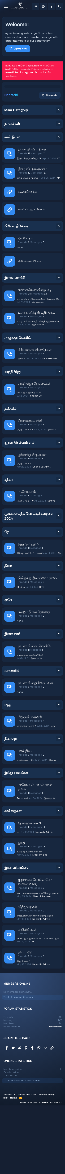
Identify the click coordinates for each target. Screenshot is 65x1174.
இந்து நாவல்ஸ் (16, 841)
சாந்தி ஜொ (12, 440)
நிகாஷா (10, 807)
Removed (22, 866)
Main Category (16, 178)
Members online (17, 1052)
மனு (7, 773)
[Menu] (6, 6)
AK (33, 1010)
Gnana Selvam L (41, 535)
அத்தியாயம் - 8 (25, 498)
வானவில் (12, 739)
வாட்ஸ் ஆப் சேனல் (31, 278)
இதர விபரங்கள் (16, 936)
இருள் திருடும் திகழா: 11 (29, 227)
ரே (6, 600)
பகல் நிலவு (25, 819)
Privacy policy (47, 1163)
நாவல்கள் (12, 192)
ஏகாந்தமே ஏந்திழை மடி (34, 358)
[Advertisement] (32, 124)
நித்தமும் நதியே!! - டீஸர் (29, 621)
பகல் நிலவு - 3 (24, 828)
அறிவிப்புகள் (27, 998)
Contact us (8, 1163)
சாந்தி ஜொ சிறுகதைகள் (34, 452)
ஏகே (8, 668)
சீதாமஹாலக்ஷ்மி (29, 892)
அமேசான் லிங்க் (29, 329)
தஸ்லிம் (10, 477)
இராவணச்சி (38, 370)
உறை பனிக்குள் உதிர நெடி (36, 381)
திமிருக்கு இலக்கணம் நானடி (38, 646)
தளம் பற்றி (25, 1020)
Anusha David (49, 427)
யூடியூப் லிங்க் (27, 260)
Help (5, 1166)
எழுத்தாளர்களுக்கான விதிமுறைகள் (35, 984)
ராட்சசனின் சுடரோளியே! (30, 723)
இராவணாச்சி (14, 346)
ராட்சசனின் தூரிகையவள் (35, 751)
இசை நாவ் (12, 702)
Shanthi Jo (36, 464)
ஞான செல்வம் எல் (19, 511)
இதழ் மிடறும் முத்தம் (32, 237)
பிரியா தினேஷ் (16, 295)
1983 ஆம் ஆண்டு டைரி (29, 461)
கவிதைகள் (12, 879)
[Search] (59, 6)
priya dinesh (55, 1095)
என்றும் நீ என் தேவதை (34, 680)
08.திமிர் (21, 655)
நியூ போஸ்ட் (23, 1029)
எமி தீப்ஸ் (12, 206)
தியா (8, 634)
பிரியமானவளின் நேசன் (34, 418)
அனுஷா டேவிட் (17, 406)
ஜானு (21, 911)
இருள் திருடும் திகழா (32, 218)
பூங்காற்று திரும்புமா (32, 523)
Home (13, 1166)
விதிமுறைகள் (27, 975)
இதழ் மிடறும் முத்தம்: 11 (28, 246)
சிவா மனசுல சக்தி (30, 489)
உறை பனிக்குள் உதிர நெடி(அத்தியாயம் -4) (39, 390)
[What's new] (51, 6)
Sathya (51, 569)
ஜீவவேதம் (25, 307)
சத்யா (8, 548)
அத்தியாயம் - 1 (24, 532)
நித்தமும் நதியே (29, 613)
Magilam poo (39, 923)
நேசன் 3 (21, 427)
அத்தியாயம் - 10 (25, 569)
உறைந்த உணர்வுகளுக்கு (29, 920)
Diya (41, 655)
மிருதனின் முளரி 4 (26, 794)
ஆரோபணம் (27, 560)
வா (18, 900)
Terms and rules (27, 1163)
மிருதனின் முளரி (30, 785)
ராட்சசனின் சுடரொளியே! (35, 714)
